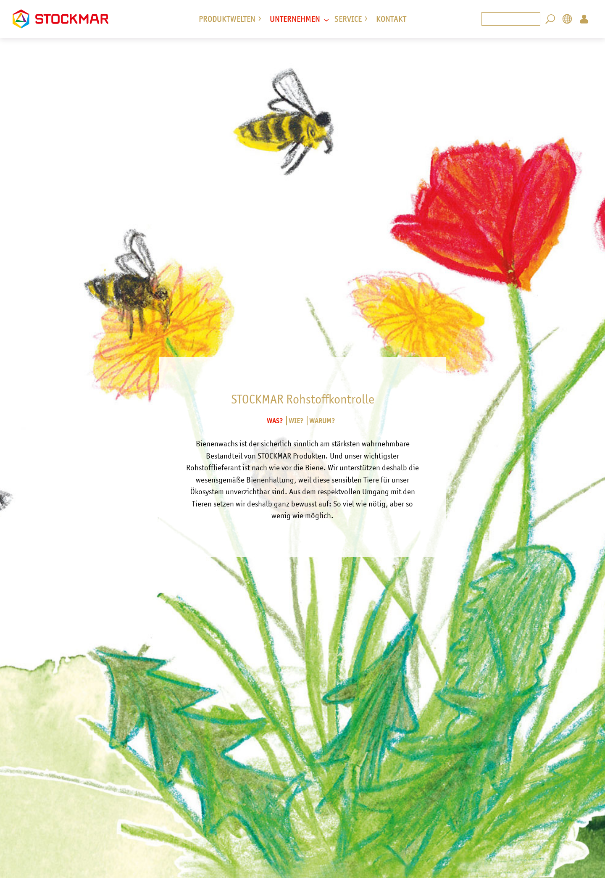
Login (584, 19)
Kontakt (391, 19)
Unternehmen (295, 19)
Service (348, 19)
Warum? (322, 420)
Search (550, 19)
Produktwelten (227, 19)
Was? (275, 420)
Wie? (296, 420)
